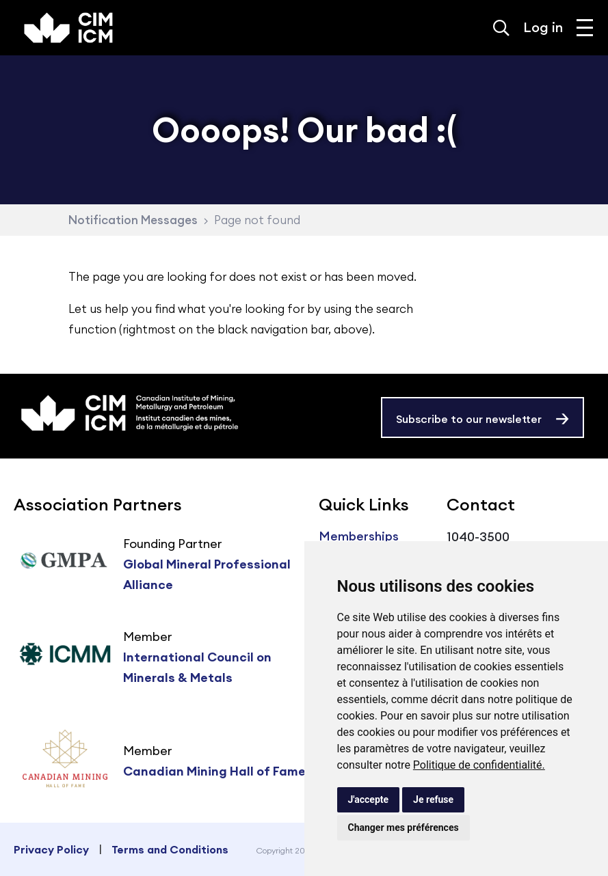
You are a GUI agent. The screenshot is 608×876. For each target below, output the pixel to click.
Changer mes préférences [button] (403, 827)
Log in (543, 27)
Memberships (359, 536)
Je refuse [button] (433, 799)
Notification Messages (133, 220)
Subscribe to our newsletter (469, 419)
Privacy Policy (51, 849)
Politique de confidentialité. (479, 764)
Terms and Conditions (169, 849)
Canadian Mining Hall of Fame (214, 771)
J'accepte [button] (368, 799)
